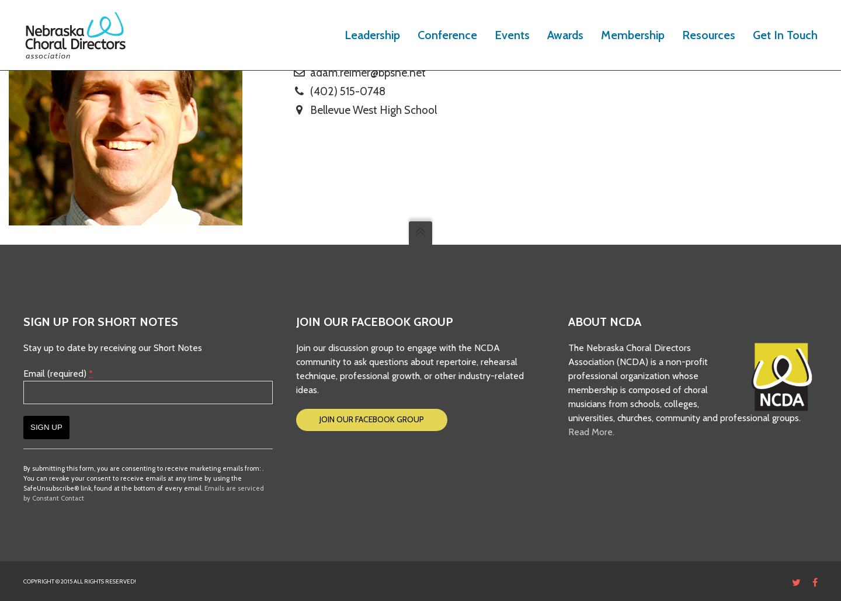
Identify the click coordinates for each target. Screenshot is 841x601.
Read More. (591, 431)
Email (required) (58, 373)
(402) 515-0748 (347, 91)
